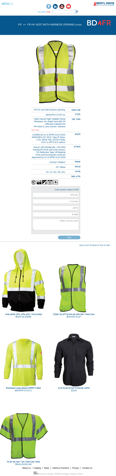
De (43, 12)
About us (26, 468)
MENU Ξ (7, 3)
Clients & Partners (60, 468)
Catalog (37, 468)
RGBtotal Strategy (61, 474)
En (39, 12)
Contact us (87, 468)
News (46, 468)
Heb (48, 12)
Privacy (75, 468)
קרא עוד (35, 130)
